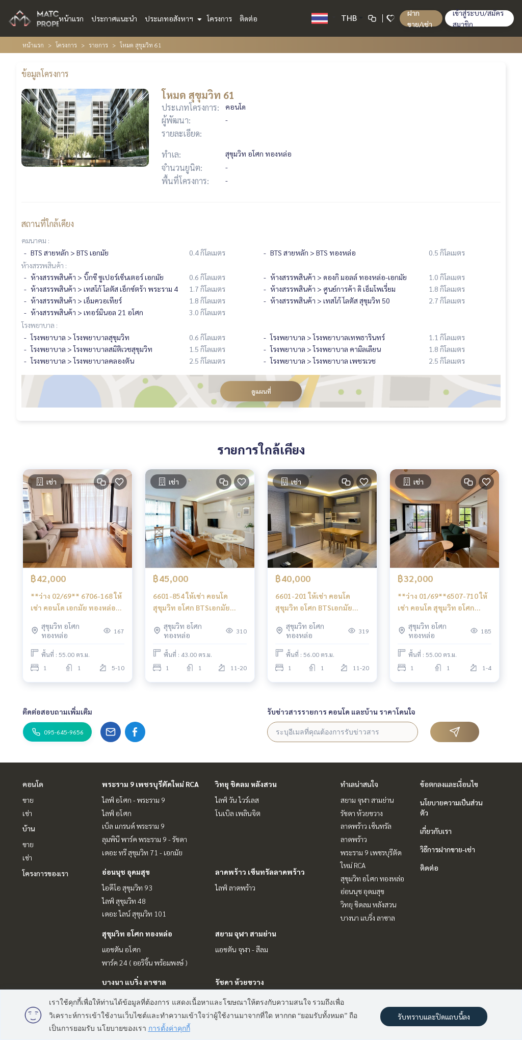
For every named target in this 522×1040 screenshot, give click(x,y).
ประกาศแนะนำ (114, 18)
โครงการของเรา (45, 873)
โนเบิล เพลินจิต (237, 813)
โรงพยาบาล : (39, 324)
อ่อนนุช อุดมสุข (126, 871)
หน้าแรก (71, 18)
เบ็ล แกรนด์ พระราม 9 (133, 825)
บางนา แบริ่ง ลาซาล (134, 981)
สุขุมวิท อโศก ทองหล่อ (137, 933)
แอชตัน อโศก (121, 949)
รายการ (98, 45)
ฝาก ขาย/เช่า (419, 18)
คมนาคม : (35, 240)
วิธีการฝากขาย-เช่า (447, 849)
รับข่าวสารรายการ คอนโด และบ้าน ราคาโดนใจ (341, 711)
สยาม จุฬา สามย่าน (245, 933)
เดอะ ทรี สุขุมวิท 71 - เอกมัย (142, 852)
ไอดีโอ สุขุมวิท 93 (127, 887)
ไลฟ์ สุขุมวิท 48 (124, 900)
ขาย (28, 799)
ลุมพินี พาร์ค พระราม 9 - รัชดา (144, 839)
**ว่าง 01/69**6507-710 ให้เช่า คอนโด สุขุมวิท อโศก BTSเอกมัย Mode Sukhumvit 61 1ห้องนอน (443, 602)
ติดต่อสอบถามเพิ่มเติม (57, 711)
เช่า (27, 813)
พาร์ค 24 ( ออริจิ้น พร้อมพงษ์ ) (145, 962)
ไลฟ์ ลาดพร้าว (235, 887)
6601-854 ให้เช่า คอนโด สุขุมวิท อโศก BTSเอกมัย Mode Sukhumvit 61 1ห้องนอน (195, 602)
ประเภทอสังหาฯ (172, 18)
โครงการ (219, 18)
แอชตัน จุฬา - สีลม (241, 949)
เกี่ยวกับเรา (436, 830)
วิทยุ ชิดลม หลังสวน (246, 784)
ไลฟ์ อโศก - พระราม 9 (133, 799)
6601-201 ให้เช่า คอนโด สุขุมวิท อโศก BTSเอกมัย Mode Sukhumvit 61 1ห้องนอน (317, 602)
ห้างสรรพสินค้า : (44, 265)
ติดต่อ (248, 18)
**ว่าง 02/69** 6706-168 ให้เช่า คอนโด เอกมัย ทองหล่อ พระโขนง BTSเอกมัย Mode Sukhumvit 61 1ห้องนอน (76, 602)
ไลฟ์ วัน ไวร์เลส (237, 799)
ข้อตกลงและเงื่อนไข (449, 784)
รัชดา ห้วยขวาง (239, 981)
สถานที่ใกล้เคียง (47, 223)
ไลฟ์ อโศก (117, 813)
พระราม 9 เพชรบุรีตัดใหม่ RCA (150, 784)
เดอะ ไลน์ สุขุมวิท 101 (134, 913)
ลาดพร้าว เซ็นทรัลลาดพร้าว (260, 871)
